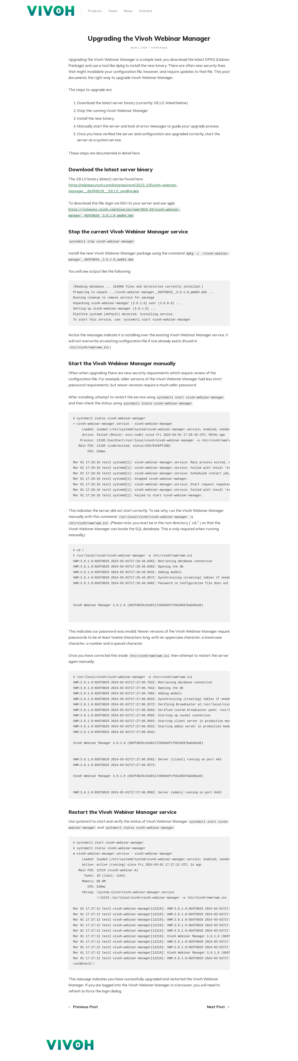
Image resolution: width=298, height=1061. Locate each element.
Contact (145, 11)
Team (112, 11)
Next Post (218, 1015)
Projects (95, 11)
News (128, 11)
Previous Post (83, 1015)
